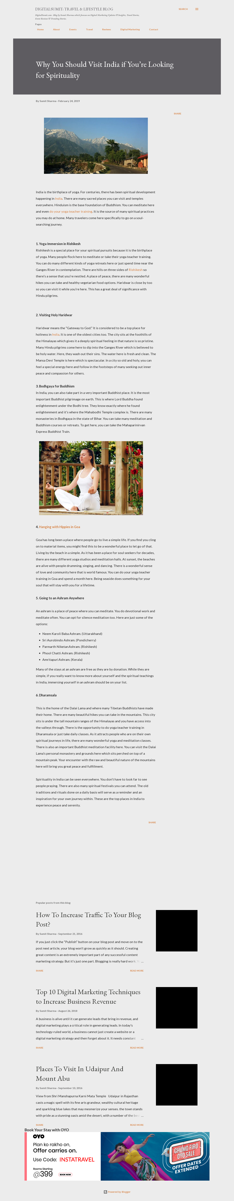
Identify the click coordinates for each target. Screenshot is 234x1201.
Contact (151, 29)
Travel (87, 29)
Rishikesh (136, 270)
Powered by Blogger (117, 1191)
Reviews (104, 29)
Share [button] (177, 113)
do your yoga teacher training (70, 211)
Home (38, 29)
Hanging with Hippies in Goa (60, 527)
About (54, 29)
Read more (137, 970)
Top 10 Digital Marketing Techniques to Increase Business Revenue (88, 996)
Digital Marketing (128, 29)
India (58, 198)
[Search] (183, 9)
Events (71, 29)
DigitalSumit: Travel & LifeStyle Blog (74, 8)
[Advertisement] (91, 860)
